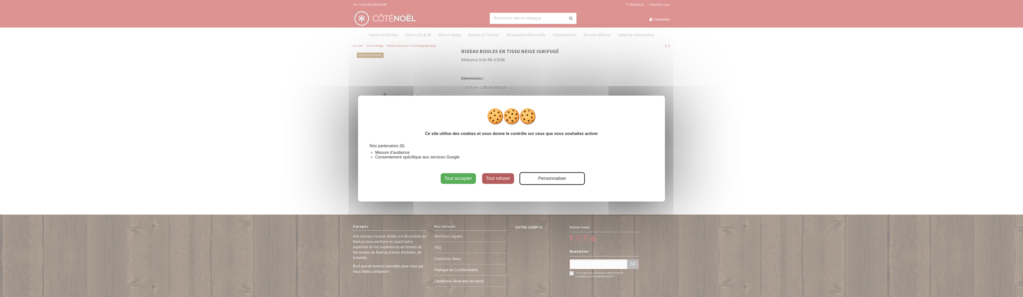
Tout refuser (498, 178)
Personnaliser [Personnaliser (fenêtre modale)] (552, 178)
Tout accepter (458, 178)
